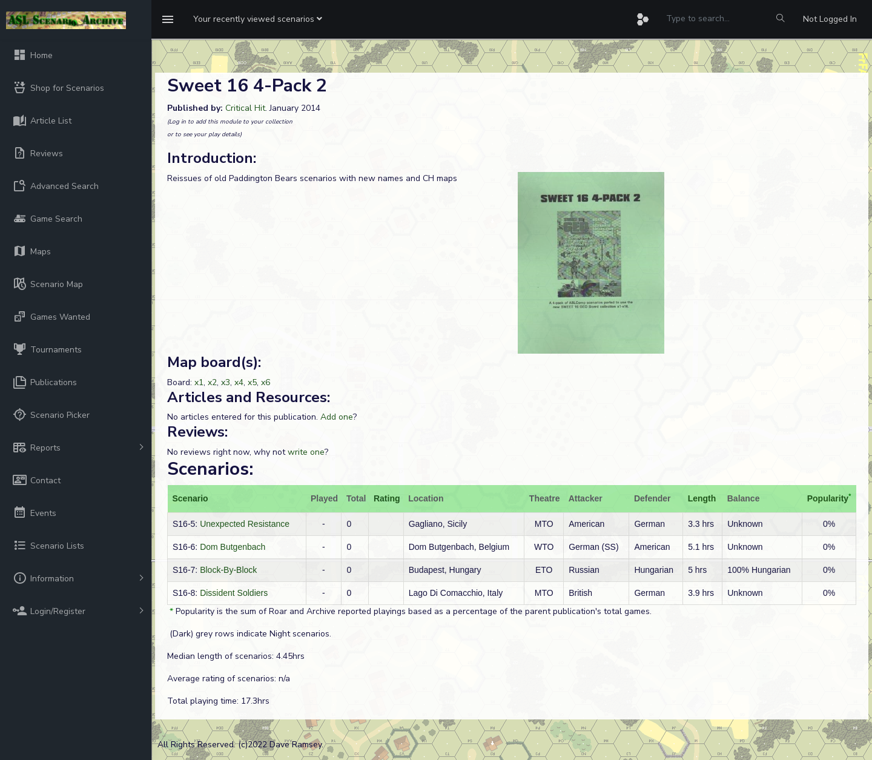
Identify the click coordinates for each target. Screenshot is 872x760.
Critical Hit (245, 108)
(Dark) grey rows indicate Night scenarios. (249, 633)
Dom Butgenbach (232, 547)
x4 (238, 382)
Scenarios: (210, 469)
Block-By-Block (228, 570)
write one (306, 452)
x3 (225, 382)
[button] (257, 19)
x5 (252, 382)
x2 (212, 382)
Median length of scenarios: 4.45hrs (236, 656)
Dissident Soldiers (234, 593)
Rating (387, 498)
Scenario (190, 498)
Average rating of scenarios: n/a (228, 678)
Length (702, 498)
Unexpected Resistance (244, 524)
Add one (336, 417)
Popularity (827, 498)
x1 (198, 382)
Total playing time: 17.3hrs (218, 701)
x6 (265, 382)
